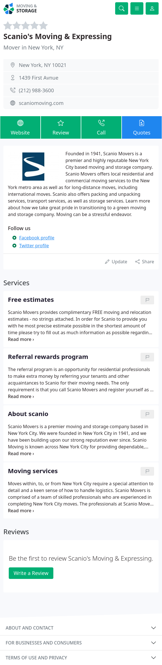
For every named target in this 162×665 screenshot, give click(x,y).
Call (101, 127)
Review (60, 127)
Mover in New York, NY (33, 47)
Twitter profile (34, 245)
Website (20, 127)
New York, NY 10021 (43, 65)
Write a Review (31, 573)
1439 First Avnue (38, 77)
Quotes (141, 127)
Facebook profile (36, 238)
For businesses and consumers (44, 643)
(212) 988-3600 (36, 90)
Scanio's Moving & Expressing (57, 36)
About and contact (29, 628)
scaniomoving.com (41, 103)
